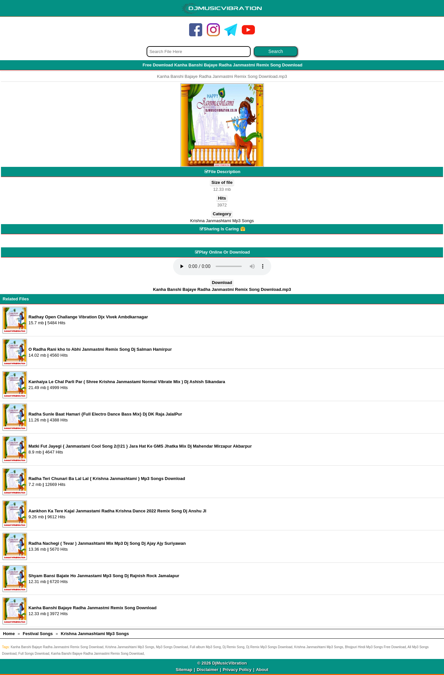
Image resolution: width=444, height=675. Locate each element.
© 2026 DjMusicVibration (222, 663)
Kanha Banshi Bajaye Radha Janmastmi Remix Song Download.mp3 (222, 289)
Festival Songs (38, 633)
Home (9, 633)
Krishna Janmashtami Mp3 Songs (222, 220)
